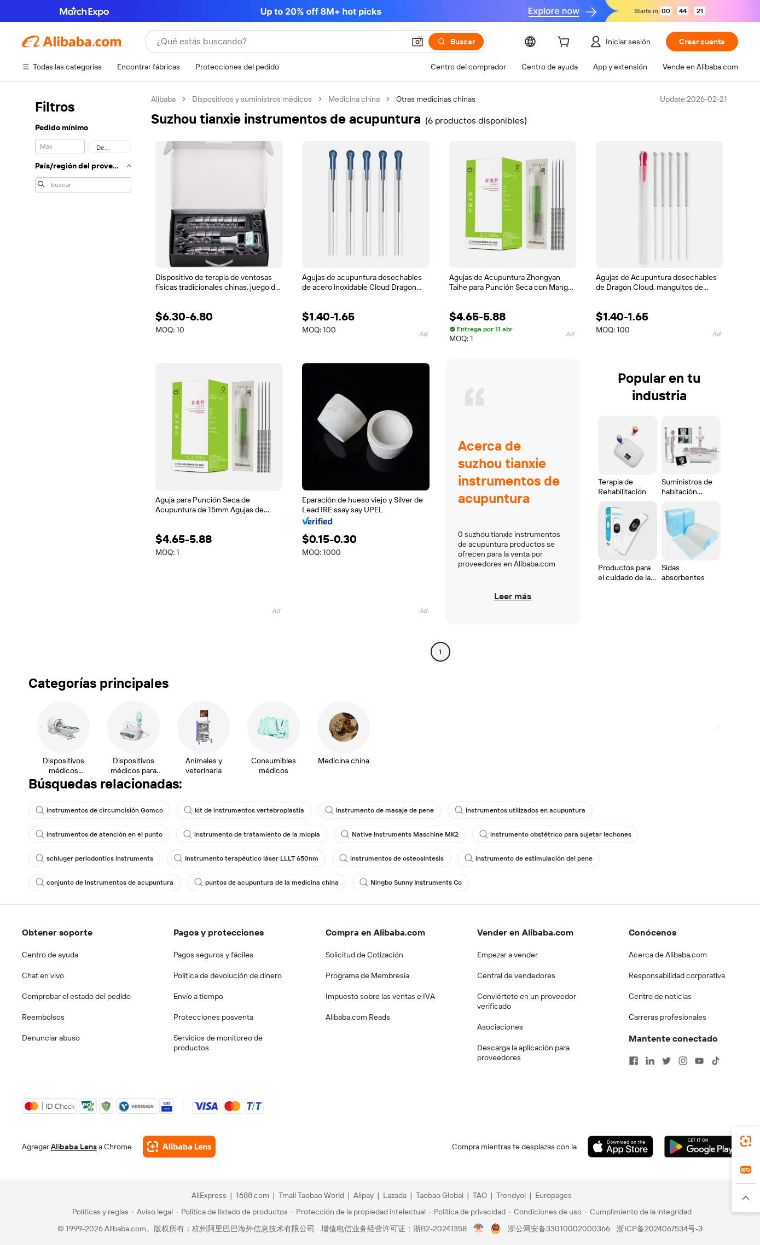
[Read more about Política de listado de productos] (232, 1212)
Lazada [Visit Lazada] (395, 1195)
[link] (746, 1141)
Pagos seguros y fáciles (213, 954)
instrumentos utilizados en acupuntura (520, 810)
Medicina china (354, 99)
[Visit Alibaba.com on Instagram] (683, 1061)
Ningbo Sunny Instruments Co (410, 882)
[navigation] (83, 376)
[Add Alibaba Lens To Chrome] (179, 1147)
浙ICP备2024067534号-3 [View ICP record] (660, 1228)
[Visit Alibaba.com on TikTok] (716, 1061)
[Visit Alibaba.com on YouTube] (699, 1061)
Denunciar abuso (51, 1037)
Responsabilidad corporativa (677, 975)
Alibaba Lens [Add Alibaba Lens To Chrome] (74, 1146)
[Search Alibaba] (279, 42)
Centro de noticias (660, 996)
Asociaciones (500, 1026)
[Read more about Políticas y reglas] (99, 1212)
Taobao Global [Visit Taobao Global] (439, 1195)
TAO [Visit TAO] (480, 1195)
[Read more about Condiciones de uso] (545, 1212)
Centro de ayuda (50, 954)
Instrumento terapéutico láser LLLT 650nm (246, 858)
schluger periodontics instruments (94, 858)
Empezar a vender (507, 954)
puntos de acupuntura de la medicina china (266, 882)
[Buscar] (456, 41)
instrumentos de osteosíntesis (391, 858)
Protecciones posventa (213, 1017)
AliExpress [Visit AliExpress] (209, 1195)
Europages (553, 1195)
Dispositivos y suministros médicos (252, 99)
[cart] (566, 43)
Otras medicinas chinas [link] (435, 99)
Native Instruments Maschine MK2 (400, 834)
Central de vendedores (516, 975)
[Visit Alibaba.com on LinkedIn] (650, 1061)
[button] (417, 41)
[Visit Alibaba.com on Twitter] (666, 1061)
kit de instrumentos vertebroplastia (244, 810)
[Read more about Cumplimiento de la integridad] (638, 1212)
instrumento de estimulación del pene (529, 858)
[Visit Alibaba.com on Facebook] (634, 1061)
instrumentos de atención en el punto (99, 834)
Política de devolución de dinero (227, 975)
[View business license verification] (478, 1228)
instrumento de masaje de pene (379, 810)
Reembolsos (43, 1017)
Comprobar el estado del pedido (76, 996)
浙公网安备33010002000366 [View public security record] (559, 1228)
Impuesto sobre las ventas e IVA (380, 996)
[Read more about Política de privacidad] (467, 1212)
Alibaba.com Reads (358, 1017)
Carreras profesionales (667, 1017)
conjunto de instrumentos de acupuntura (104, 882)
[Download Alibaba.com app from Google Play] (701, 1147)
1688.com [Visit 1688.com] (252, 1195)
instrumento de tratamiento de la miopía (251, 834)
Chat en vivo (43, 975)
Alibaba (163, 99)
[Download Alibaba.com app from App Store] (620, 1147)
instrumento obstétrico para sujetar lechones (555, 834)
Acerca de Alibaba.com (668, 954)
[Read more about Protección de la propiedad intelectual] (358, 1212)
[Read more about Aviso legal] (152, 1212)
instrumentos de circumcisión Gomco (99, 810)
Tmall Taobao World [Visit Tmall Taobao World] (311, 1195)
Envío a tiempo (198, 996)
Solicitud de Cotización (364, 954)
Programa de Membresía (367, 975)
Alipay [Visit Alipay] (363, 1195)
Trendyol (511, 1195)
